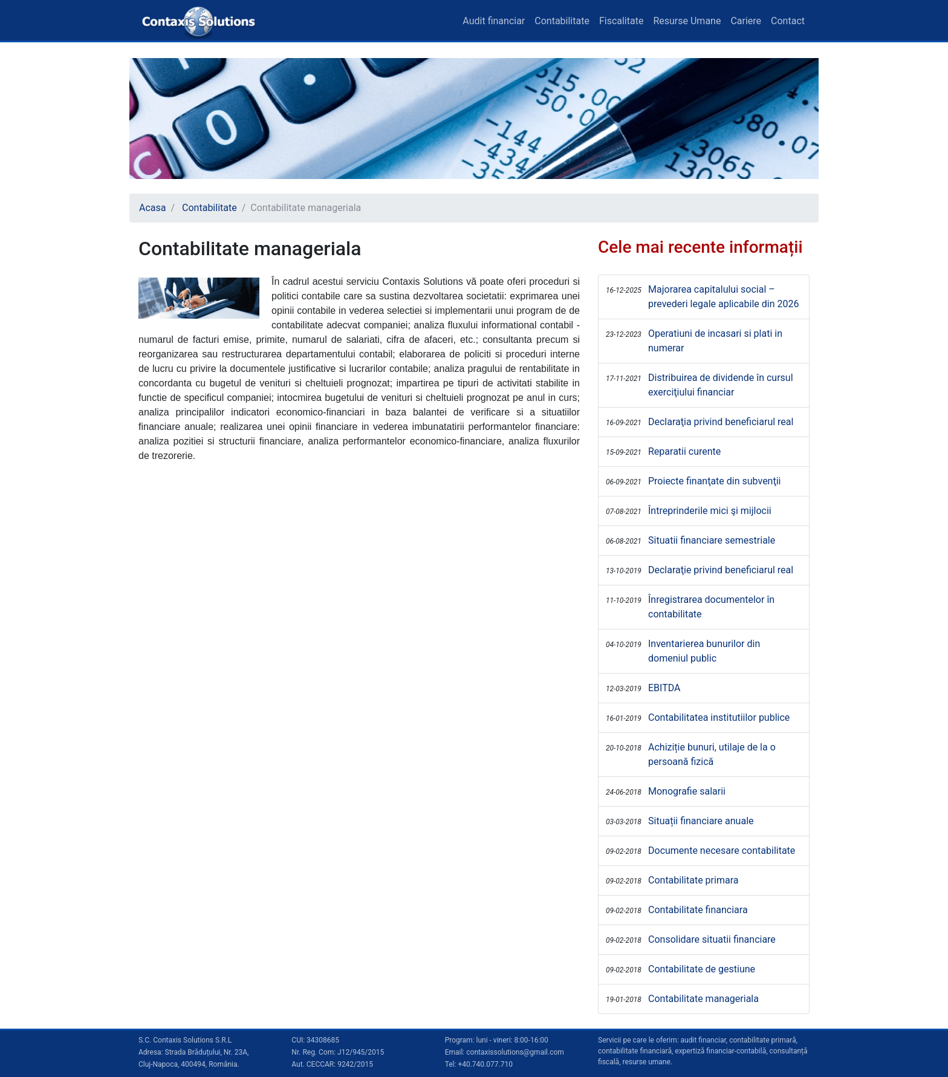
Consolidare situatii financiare (712, 939)
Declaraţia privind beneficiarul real (720, 422)
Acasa (152, 207)
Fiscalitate (621, 21)
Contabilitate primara (693, 880)
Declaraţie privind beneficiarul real (720, 570)
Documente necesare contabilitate (721, 850)
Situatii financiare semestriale (711, 540)
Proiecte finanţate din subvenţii (714, 481)
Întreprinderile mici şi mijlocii (709, 510)
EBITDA (664, 688)
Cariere (745, 21)
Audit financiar (494, 21)
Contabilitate (561, 21)
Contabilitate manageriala (703, 998)
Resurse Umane (687, 21)
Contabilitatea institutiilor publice (719, 717)
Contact (788, 21)
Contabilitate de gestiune (701, 969)
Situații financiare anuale (701, 821)
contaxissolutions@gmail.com (515, 1052)
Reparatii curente (684, 451)
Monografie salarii (687, 791)
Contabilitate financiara (698, 910)
